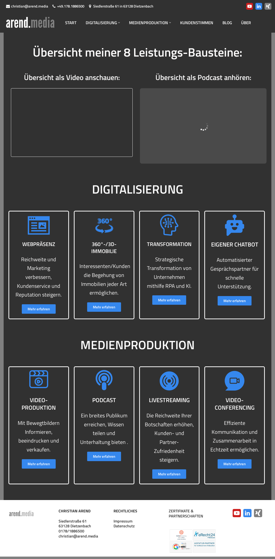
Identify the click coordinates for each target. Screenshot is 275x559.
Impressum (123, 523)
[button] (121, 22)
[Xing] (268, 6)
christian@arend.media (29, 6)
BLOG (234, 22)
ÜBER (254, 22)
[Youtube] (249, 6)
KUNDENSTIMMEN (202, 22)
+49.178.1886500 (70, 6)
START (71, 22)
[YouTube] (237, 515)
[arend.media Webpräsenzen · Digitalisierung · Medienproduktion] (31, 22)
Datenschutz (124, 528)
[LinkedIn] (258, 6)
